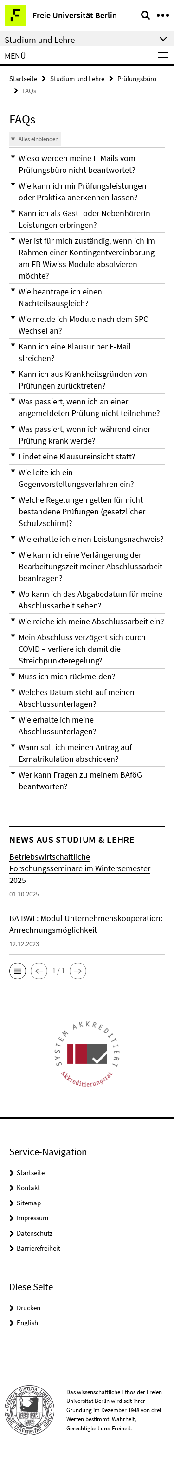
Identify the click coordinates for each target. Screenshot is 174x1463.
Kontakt (28, 1187)
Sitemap (29, 1202)
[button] (87, 164)
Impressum (32, 1217)
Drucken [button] (28, 1307)
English (27, 1322)
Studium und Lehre (77, 78)
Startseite (23, 78)
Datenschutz (34, 1233)
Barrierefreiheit (38, 1248)
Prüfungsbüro (136, 78)
